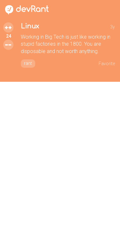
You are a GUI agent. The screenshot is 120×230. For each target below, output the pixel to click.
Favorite (107, 63)
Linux (30, 26)
